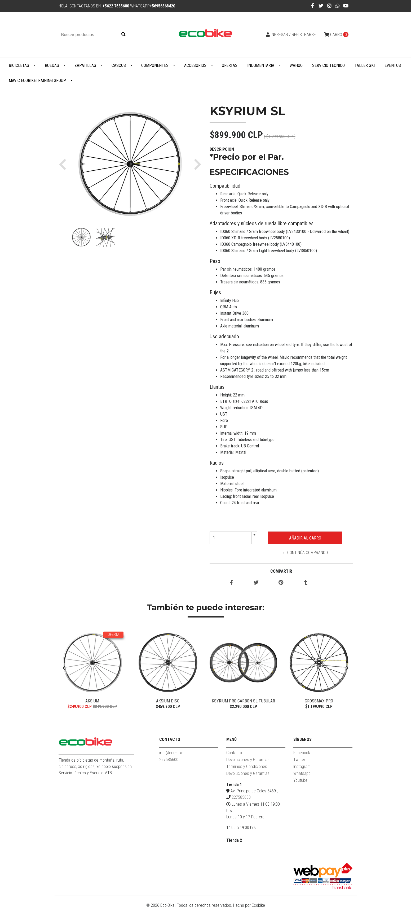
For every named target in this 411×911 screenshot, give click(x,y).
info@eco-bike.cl (173, 755)
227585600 (168, 762)
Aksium (92, 700)
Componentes (155, 65)
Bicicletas (19, 65)
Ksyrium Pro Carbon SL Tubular (243, 700)
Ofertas (229, 65)
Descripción (222, 149)
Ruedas (52, 65)
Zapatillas (85, 65)
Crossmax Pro (319, 700)
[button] (64, 164)
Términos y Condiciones (246, 768)
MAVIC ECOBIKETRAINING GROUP (37, 80)
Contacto (234, 755)
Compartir (281, 571)
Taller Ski (365, 65)
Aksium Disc (167, 700)
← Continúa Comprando (305, 552)
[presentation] (64, 669)
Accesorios (195, 65)
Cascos (119, 65)
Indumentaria (260, 65)
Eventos (393, 65)
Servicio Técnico (328, 65)
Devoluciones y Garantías (247, 762)
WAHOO (296, 65)
